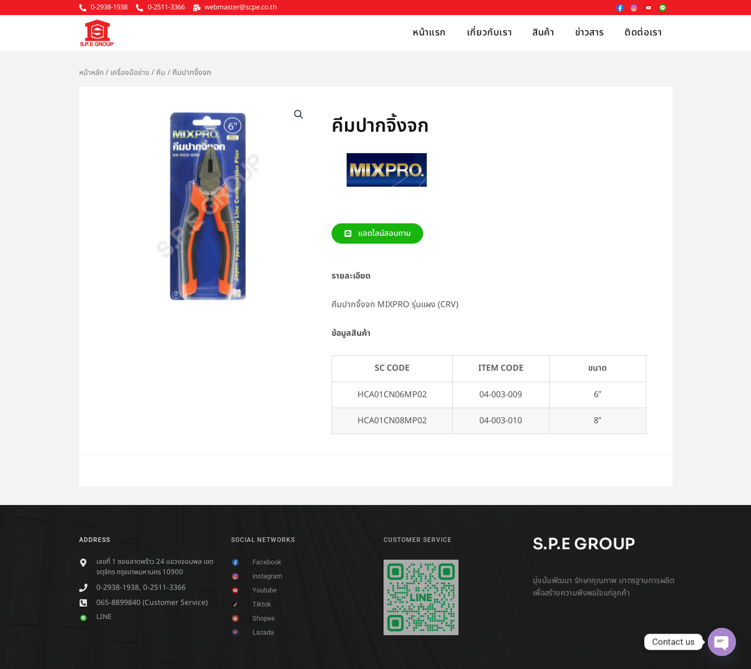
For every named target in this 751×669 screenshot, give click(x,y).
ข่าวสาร (589, 33)
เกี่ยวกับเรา (489, 33)
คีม (162, 73)
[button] (298, 115)
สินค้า (543, 33)
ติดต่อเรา (643, 33)
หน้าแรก (429, 33)
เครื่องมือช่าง (131, 73)
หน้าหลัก (92, 73)
